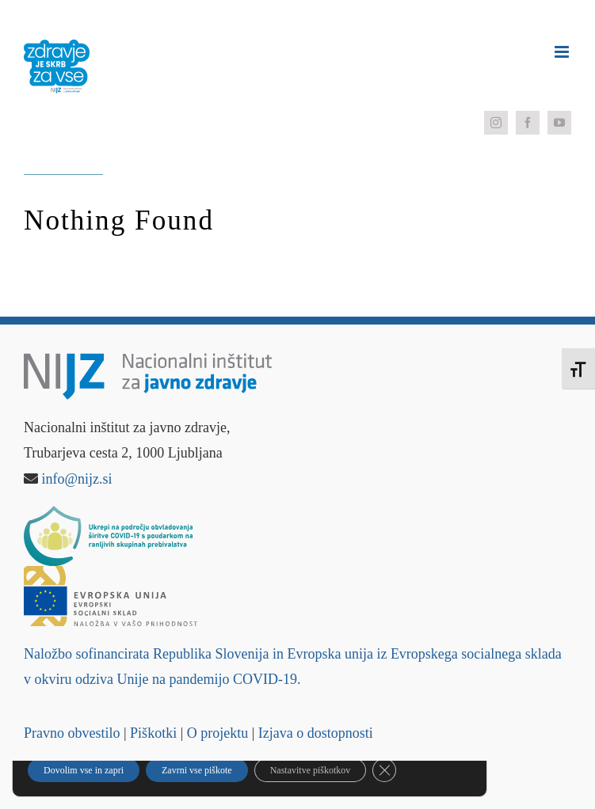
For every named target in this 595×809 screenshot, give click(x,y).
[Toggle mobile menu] (563, 52)
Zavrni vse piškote (197, 770)
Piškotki (153, 733)
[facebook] (528, 123)
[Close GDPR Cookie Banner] (384, 770)
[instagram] (496, 123)
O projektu (217, 733)
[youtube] (559, 123)
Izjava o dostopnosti (315, 733)
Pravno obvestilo (72, 733)
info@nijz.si (77, 479)
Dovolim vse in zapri (84, 770)
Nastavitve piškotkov (310, 770)
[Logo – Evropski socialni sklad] (110, 573)
